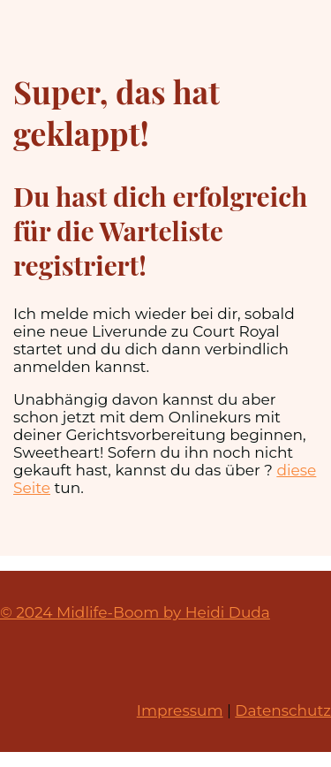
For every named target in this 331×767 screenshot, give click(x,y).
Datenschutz (283, 710)
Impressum (180, 710)
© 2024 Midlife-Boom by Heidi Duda (135, 612)
